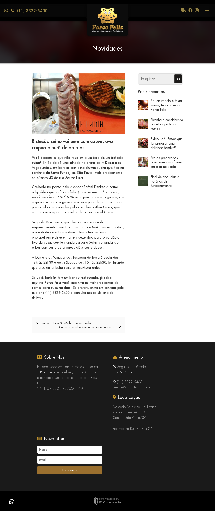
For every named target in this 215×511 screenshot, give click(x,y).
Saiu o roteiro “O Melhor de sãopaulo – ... (68, 323)
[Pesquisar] (178, 78)
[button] (11, 502)
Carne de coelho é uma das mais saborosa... (88, 327)
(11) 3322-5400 (32, 10)
